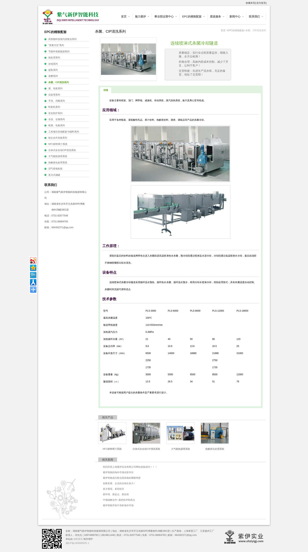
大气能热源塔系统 (57, 156)
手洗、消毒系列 (56, 100)
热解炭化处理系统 (57, 162)
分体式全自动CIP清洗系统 (62, 150)
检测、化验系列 (56, 125)
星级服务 (215, 16)
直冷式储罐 (54, 175)
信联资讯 (78, 539)
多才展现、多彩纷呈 (113, 489)
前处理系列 (54, 57)
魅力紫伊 (140, 16)
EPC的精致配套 (192, 16)
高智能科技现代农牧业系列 (62, 39)
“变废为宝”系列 (56, 45)
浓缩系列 (53, 64)
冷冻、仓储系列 (56, 119)
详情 (105, 90)
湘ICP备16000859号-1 (77, 543)
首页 (123, 16)
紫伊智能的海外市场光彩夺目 (118, 472)
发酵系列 (53, 76)
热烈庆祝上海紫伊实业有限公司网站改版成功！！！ (130, 467)
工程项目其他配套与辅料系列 (63, 131)
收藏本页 (250, 3)
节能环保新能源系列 (59, 51)
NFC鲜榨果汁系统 (57, 144)
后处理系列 (54, 94)
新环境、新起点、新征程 (116, 494)
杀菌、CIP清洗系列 (58, 82)
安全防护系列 (55, 113)
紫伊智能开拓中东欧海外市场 (118, 505)
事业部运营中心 (164, 16)
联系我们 (254, 16)
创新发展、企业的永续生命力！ (119, 483)
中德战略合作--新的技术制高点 (119, 500)
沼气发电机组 (55, 168)
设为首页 (261, 3)
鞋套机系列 (54, 107)
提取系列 (53, 70)
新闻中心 (234, 16)
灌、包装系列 (55, 88)
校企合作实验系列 (57, 137)
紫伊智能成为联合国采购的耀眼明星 (122, 478)
